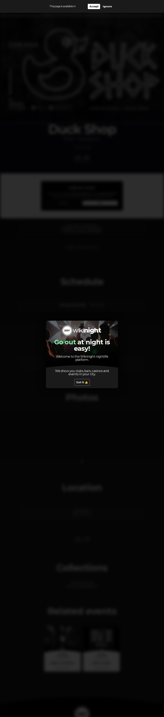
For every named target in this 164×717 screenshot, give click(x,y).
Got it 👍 (82, 382)
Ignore (107, 6)
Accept (93, 6)
